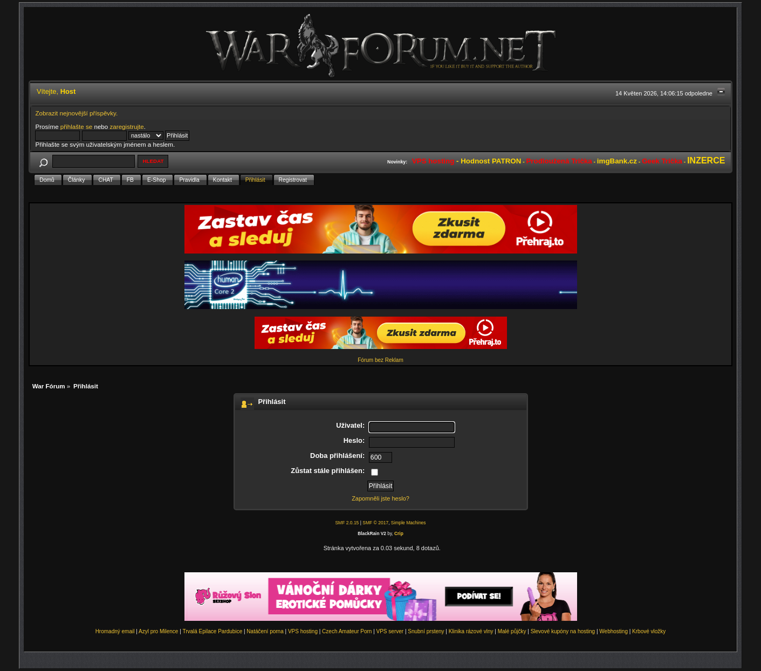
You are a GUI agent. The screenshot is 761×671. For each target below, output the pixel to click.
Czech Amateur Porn (347, 631)
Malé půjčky (512, 631)
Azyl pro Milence (158, 631)
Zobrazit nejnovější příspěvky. (76, 113)
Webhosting (613, 631)
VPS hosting (303, 631)
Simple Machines (408, 522)
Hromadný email (115, 631)
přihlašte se (76, 126)
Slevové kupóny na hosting (563, 631)
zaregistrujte (127, 126)
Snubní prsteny (426, 631)
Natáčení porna (264, 631)
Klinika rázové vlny (471, 631)
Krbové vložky (649, 631)
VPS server (390, 631)
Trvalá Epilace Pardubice (212, 631)
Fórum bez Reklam (380, 360)
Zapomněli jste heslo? (380, 498)
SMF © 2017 (375, 522)
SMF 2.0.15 (347, 522)
